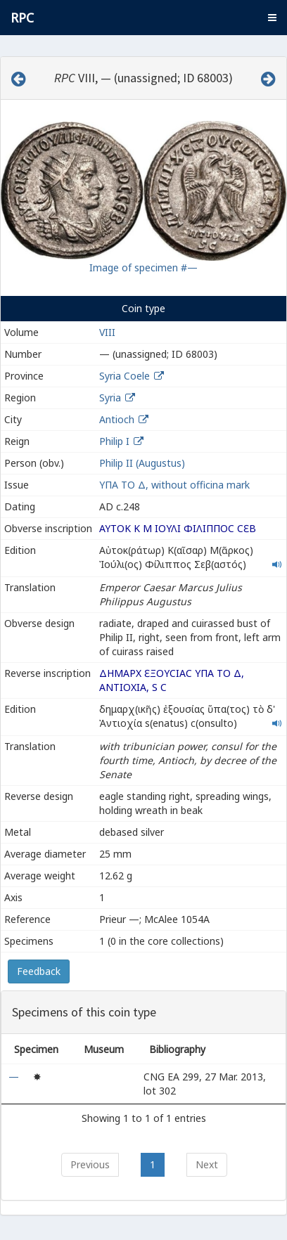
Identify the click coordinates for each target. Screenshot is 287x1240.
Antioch (116, 419)
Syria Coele (124, 375)
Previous (90, 1164)
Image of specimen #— (143, 267)
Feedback (38, 971)
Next (207, 1164)
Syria (110, 397)
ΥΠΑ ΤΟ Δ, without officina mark (174, 484)
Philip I (114, 441)
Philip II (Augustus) (142, 463)
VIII (107, 332)
